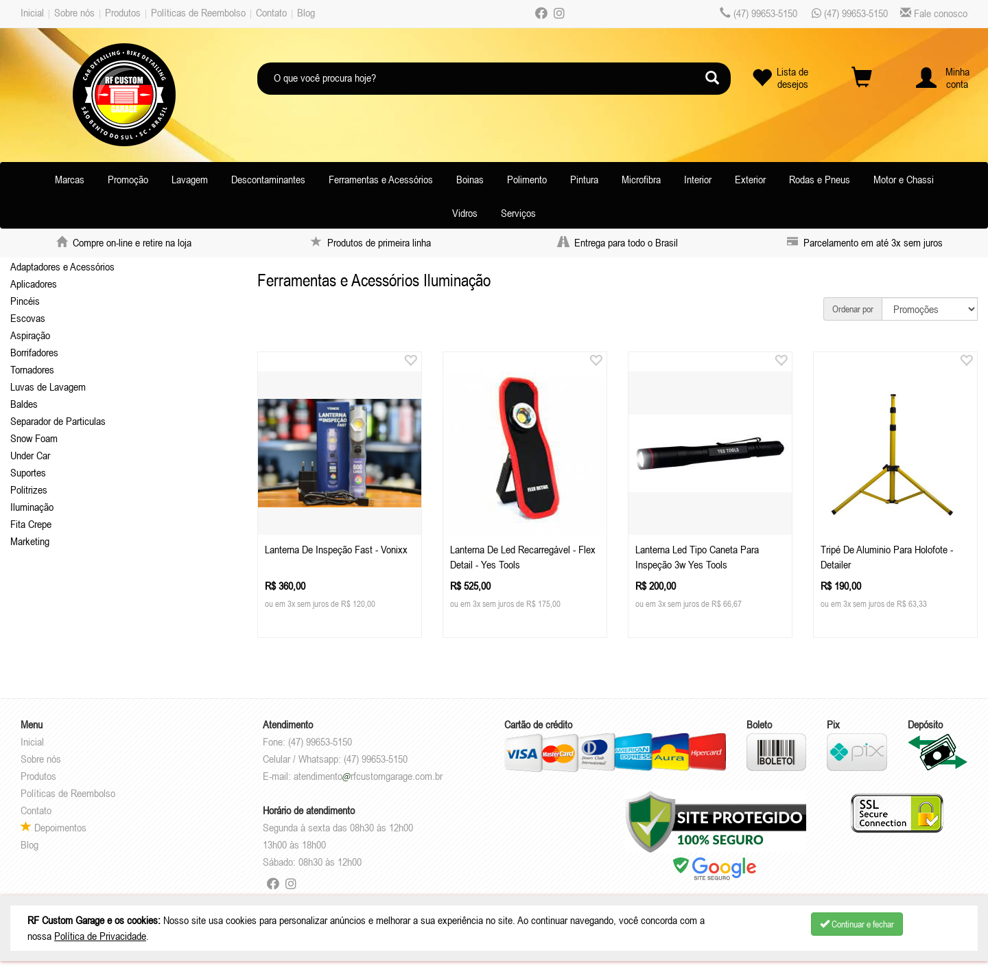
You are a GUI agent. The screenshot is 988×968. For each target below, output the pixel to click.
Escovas (27, 318)
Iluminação (32, 506)
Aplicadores (33, 283)
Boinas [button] (470, 179)
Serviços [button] (518, 213)
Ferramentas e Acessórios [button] (381, 179)
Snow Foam (34, 438)
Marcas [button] (69, 179)
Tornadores (32, 369)
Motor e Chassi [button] (903, 179)
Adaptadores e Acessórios (62, 266)
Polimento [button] (527, 179)
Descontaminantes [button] (268, 179)
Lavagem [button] (190, 179)
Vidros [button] (465, 213)
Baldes (24, 403)
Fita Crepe (30, 524)
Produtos (123, 12)
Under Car (30, 455)
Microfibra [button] (641, 179)
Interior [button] (697, 179)
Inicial (32, 12)
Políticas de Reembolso (198, 12)
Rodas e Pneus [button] (819, 179)
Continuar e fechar (857, 924)
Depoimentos (53, 827)
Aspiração (30, 335)
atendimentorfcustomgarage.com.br (368, 776)
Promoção (128, 179)
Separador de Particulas (58, 421)
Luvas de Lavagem (48, 386)
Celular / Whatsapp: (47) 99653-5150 (335, 758)
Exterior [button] (750, 179)
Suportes (28, 472)
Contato (271, 12)
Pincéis (25, 301)
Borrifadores (34, 352)
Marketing (29, 541)
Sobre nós (74, 12)
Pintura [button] (584, 179)
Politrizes (28, 489)
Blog (306, 12)
